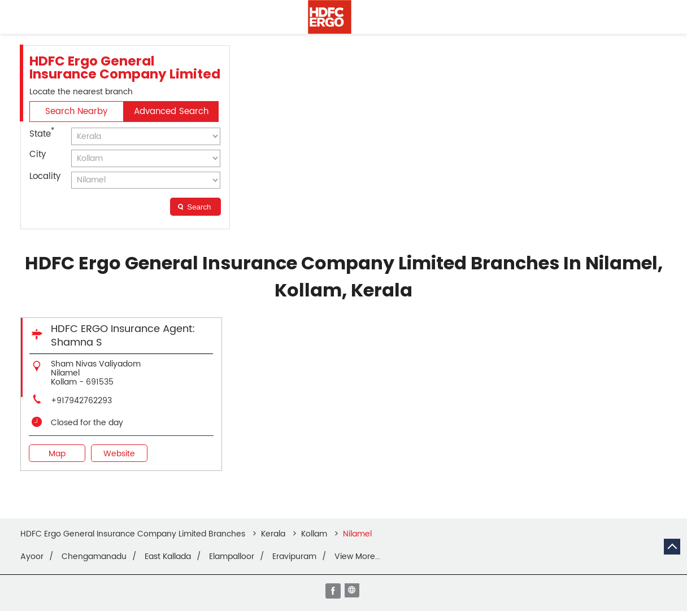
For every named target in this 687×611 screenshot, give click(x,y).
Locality (44, 176)
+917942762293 (81, 400)
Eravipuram (294, 556)
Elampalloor (231, 556)
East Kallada (168, 556)
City (37, 154)
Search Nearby (76, 111)
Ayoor (32, 556)
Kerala (273, 533)
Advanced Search (171, 111)
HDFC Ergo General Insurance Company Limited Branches (133, 533)
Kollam (314, 533)
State (41, 133)
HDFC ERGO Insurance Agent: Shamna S (123, 336)
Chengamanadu (94, 556)
